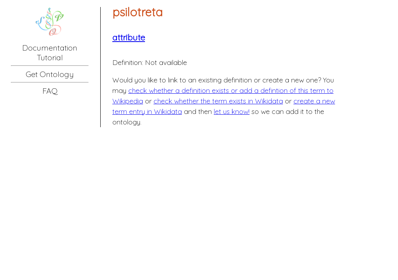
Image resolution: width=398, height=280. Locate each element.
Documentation (49, 47)
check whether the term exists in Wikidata (218, 100)
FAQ (50, 91)
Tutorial (50, 57)
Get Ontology (50, 74)
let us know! (232, 111)
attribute (128, 37)
